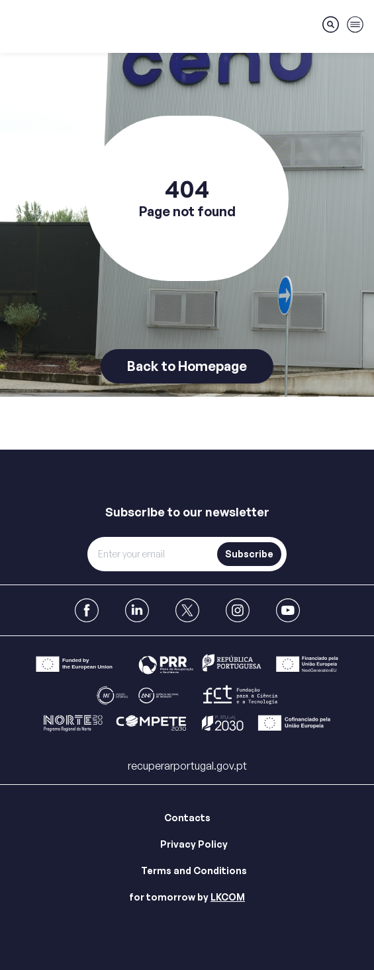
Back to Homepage (187, 366)
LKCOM (227, 897)
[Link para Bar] (187, 697)
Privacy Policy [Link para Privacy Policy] (194, 844)
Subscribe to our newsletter (187, 512)
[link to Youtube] (288, 610)
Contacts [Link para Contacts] (187, 817)
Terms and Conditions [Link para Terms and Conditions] (194, 870)
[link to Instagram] (238, 610)
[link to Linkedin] (137, 610)
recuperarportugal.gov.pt (187, 765)
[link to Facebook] (87, 610)
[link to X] (187, 610)
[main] (187, 225)
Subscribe (249, 553)
